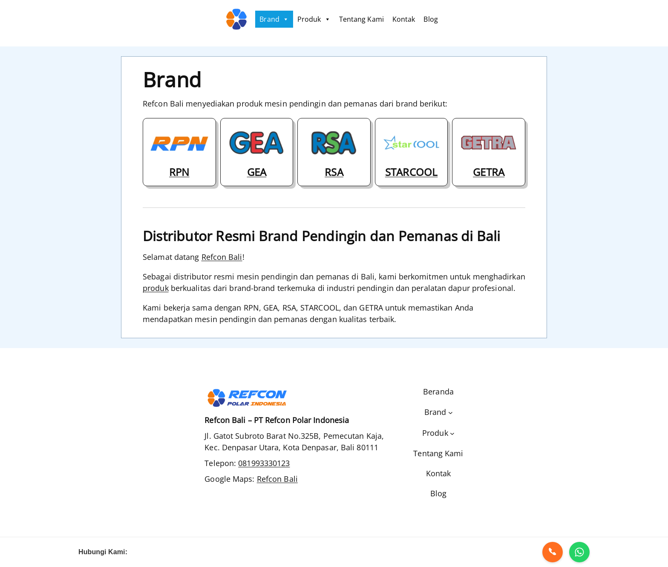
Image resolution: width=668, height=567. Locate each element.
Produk (314, 19)
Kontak (403, 19)
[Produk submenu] (438, 433)
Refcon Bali (222, 257)
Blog (430, 19)
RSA (334, 172)
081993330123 (264, 463)
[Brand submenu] (438, 412)
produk (156, 288)
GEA (257, 172)
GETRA (488, 172)
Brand (274, 19)
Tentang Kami (361, 19)
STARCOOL (411, 172)
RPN (179, 172)
